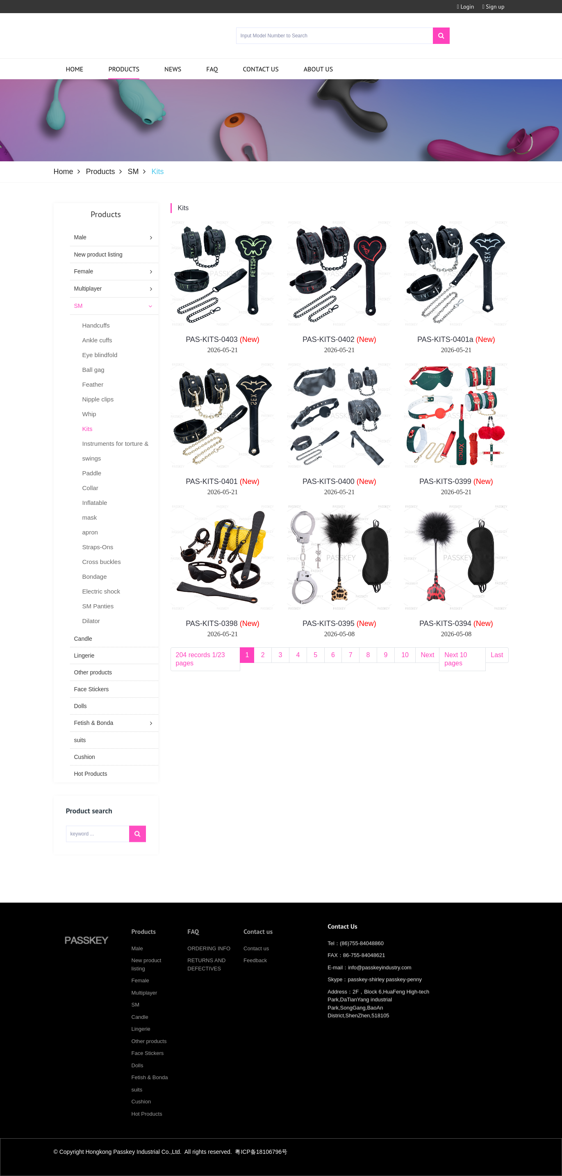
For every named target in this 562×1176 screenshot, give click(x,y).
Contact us (260, 69)
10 (405, 654)
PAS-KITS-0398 (222, 623)
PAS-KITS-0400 (339, 481)
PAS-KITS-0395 (339, 623)
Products (123, 69)
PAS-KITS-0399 (456, 481)
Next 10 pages (455, 659)
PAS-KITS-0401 (222, 481)
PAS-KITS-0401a (456, 339)
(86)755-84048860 (362, 951)
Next (427, 654)
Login (465, 6)
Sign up (493, 6)
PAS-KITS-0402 (339, 339)
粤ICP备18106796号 (261, 1151)
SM (133, 171)
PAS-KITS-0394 (456, 623)
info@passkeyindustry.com (380, 975)
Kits (183, 207)
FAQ (212, 69)
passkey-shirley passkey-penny (385, 987)
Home (75, 69)
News (172, 69)
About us (318, 69)
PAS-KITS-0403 (222, 339)
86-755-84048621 (364, 963)
